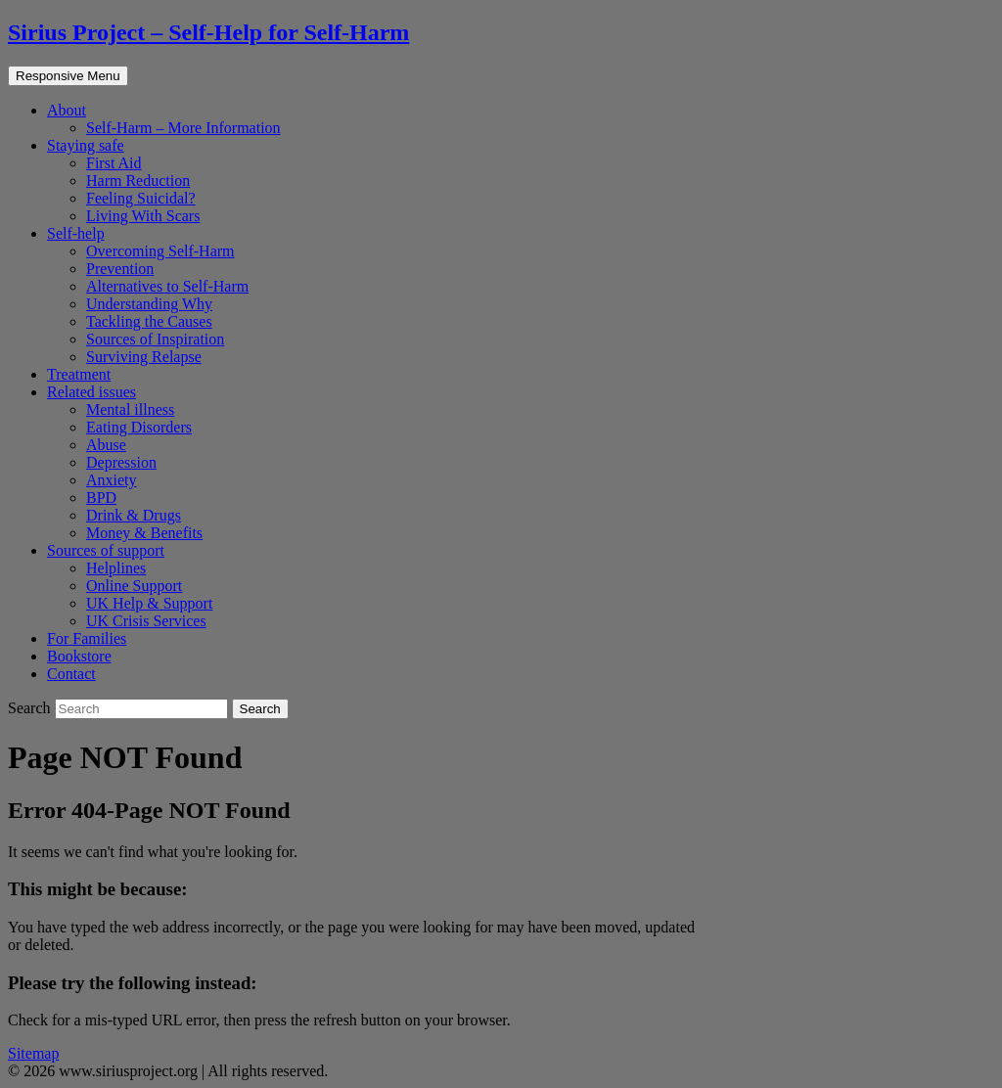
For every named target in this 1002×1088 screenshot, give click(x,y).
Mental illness (130, 409)
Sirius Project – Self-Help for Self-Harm (208, 32)
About (66, 110)
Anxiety (111, 480)
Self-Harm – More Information (183, 127)
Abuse (106, 444)
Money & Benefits (144, 532)
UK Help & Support (149, 603)
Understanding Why (149, 303)
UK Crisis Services (146, 620)
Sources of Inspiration (155, 339)
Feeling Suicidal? (141, 198)
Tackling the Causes (149, 321)
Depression (121, 462)
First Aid (113, 163)
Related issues (91, 392)
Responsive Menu (68, 75)
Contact (71, 673)
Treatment (79, 374)
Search (31, 708)
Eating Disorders (139, 427)
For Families (86, 638)
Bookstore (79, 656)
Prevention (120, 268)
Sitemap (33, 1053)
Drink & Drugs (133, 515)
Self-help (76, 233)
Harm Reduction (138, 180)
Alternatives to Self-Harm (167, 286)
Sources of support (105, 550)
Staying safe (85, 145)
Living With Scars (143, 215)
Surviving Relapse (144, 356)
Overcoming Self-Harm (160, 251)
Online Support (134, 585)
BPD (101, 497)
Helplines (116, 568)
